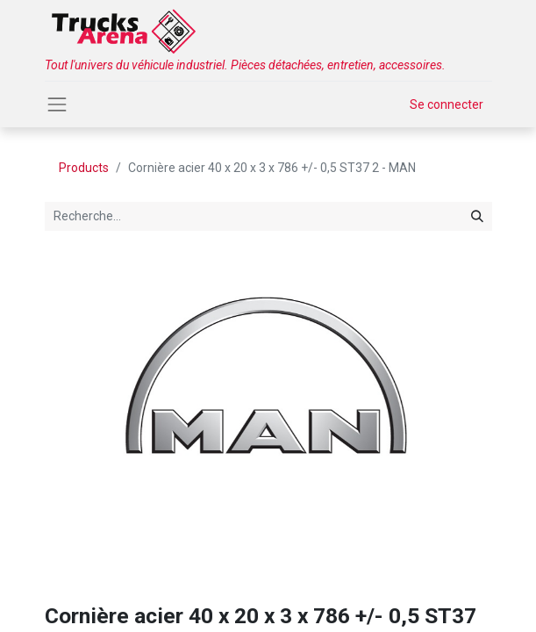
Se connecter (446, 104)
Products (84, 168)
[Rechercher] (477, 216)
